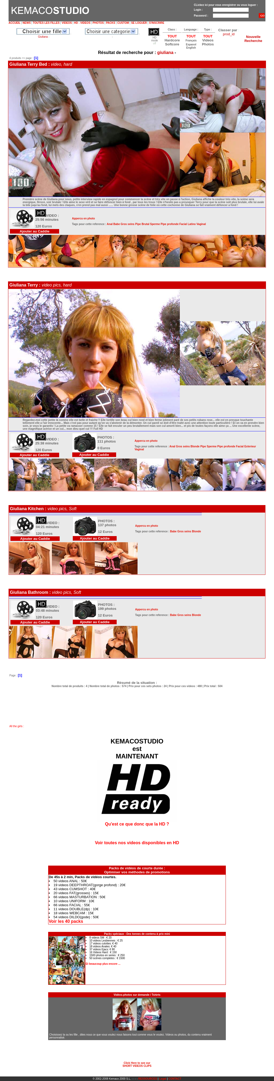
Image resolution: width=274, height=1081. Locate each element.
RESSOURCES (147, 1078)
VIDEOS (67, 22)
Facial (183, 224)
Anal (110, 224)
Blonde (195, 446)
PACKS (110, 22)
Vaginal (201, 224)
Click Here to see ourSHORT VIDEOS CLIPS (137, 1064)
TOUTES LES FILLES (46, 22)
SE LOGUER (139, 22)
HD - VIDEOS (82, 22)
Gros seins (128, 224)
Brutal (145, 224)
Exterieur (250, 446)
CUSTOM (123, 22)
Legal (162, 1078)
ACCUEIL (14, 22)
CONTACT (174, 1078)
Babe (116, 224)
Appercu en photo (83, 218)
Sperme (155, 224)
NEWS (27, 22)
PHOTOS (98, 22)
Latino (192, 224)
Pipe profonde (169, 224)
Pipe (138, 224)
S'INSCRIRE (156, 22)
